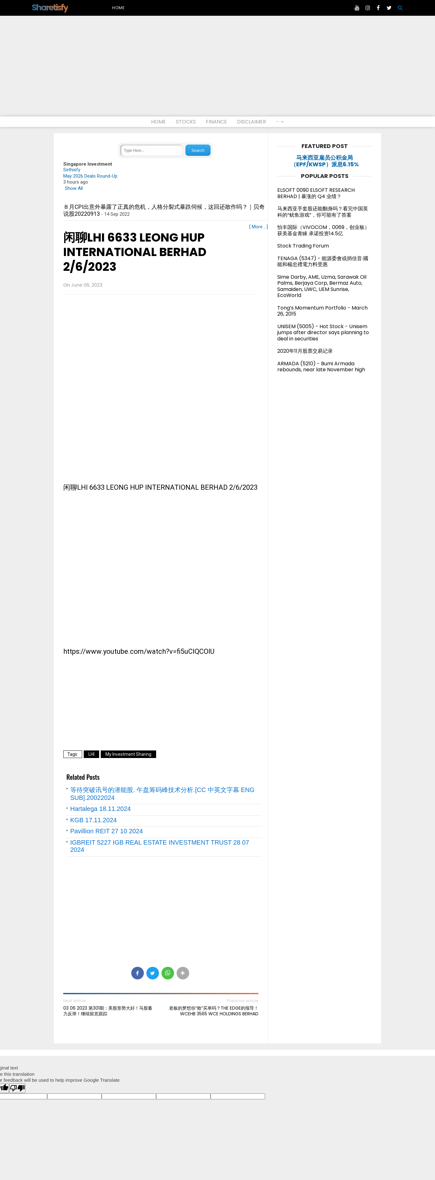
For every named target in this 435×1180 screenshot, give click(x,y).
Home (118, 8)
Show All (74, 188)
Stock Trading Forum (303, 245)
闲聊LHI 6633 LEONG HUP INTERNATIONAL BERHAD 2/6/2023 (134, 252)
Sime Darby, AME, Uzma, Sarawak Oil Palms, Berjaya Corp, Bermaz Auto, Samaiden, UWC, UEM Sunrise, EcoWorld (321, 286)
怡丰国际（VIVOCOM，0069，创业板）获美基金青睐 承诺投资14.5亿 (323, 230)
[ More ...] (258, 227)
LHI (91, 754)
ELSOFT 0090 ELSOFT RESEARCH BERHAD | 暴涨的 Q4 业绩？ (316, 193)
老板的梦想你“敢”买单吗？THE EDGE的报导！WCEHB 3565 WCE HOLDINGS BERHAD (213, 1011)
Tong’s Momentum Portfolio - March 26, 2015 (322, 311)
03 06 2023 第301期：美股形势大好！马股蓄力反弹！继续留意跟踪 (107, 1011)
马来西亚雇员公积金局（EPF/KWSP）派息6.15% (325, 161)
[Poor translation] (17, 1088)
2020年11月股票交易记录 (305, 351)
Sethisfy (71, 170)
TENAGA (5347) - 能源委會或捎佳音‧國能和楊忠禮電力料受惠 (322, 261)
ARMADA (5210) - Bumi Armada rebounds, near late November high (321, 366)
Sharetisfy (50, 7)
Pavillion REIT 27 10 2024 (106, 831)
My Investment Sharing (128, 754)
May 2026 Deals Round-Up (90, 176)
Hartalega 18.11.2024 (100, 808)
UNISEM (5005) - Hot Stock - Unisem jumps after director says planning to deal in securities (323, 332)
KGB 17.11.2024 (93, 820)
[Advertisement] (217, 69)
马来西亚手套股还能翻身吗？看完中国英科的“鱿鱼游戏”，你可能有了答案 (322, 212)
